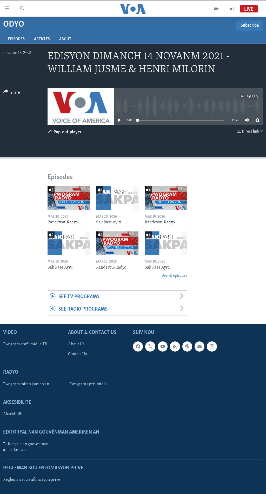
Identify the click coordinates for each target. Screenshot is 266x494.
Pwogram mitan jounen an (26, 384)
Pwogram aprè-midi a (88, 384)
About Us (76, 344)
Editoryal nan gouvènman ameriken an (25, 447)
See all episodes (174, 276)
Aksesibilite (14, 414)
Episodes (16, 39)
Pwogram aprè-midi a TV (25, 344)
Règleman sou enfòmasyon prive (31, 480)
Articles (42, 39)
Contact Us (77, 354)
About (65, 39)
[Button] (11, 93)
